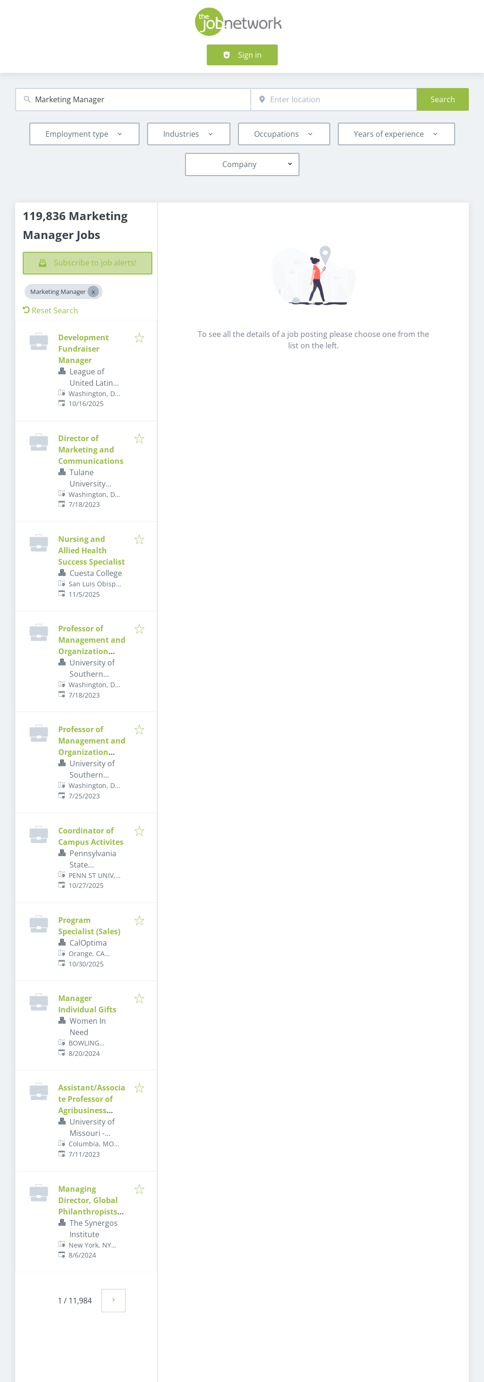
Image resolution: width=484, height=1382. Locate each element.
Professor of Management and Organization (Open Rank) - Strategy (91, 752)
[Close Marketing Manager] (93, 291)
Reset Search (50, 310)
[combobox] (133, 99)
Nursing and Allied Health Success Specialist (91, 550)
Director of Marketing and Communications (90, 449)
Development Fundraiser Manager (83, 348)
